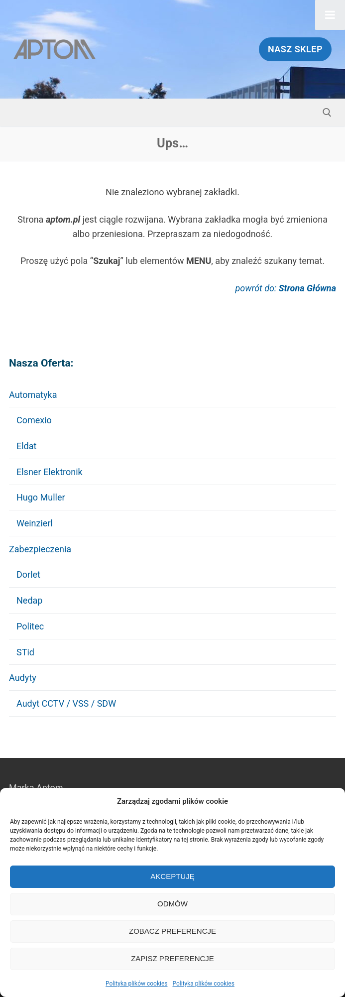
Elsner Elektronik (49, 472)
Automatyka (34, 394)
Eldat (26, 446)
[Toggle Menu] (330, 15)
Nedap (29, 600)
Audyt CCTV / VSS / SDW (66, 703)
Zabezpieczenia (41, 549)
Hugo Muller (40, 497)
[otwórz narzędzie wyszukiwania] (327, 112)
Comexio (34, 420)
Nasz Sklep (295, 49)
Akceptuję (172, 876)
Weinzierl (34, 523)
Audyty (23, 677)
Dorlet (28, 574)
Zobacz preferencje (172, 931)
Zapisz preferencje (172, 958)
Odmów (172, 903)
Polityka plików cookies (136, 983)
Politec (30, 626)
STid (25, 652)
